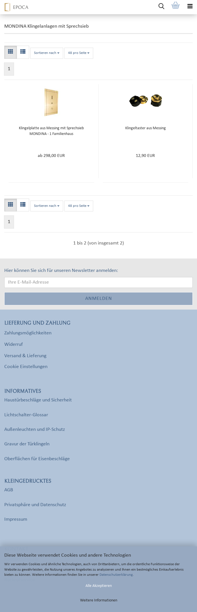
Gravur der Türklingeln (26, 444)
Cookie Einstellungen (25, 366)
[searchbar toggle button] (161, 7)
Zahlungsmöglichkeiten (27, 333)
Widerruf (13, 344)
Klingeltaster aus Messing (145, 128)
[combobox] (46, 53)
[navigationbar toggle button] (190, 7)
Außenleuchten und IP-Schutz (34, 429)
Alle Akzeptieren (98, 586)
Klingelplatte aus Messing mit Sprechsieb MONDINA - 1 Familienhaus (51, 131)
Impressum (15, 519)
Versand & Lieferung (25, 356)
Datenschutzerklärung (116, 575)
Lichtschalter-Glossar (26, 415)
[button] (10, 52)
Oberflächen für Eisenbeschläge (37, 459)
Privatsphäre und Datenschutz (35, 505)
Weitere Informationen (98, 600)
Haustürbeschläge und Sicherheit (38, 400)
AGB (8, 490)
